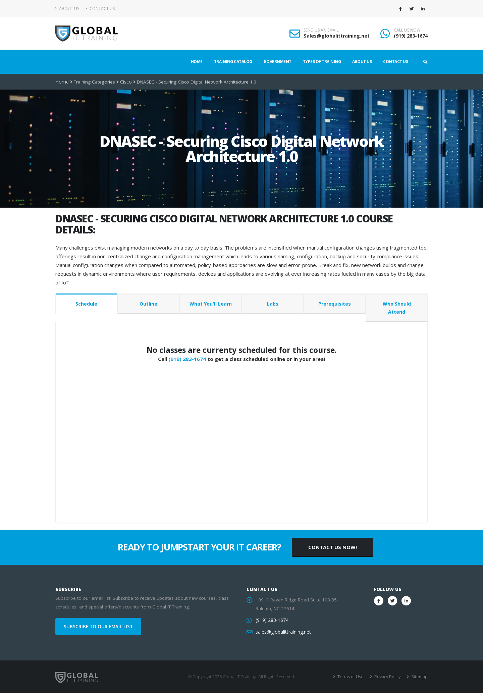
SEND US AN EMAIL (321, 30)
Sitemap (419, 677)
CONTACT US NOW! (332, 547)
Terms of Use (352, 677)
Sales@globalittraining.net (337, 36)
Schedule (86, 304)
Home (197, 61)
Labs (272, 304)
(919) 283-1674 (411, 36)
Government (277, 61)
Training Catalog (233, 61)
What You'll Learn (211, 304)
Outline (148, 304)
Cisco (125, 82)
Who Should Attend (397, 308)
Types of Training (322, 61)
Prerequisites (334, 304)
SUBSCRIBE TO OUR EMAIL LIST (98, 627)
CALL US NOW (407, 30)
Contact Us (100, 8)
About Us (67, 8)
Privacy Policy (388, 677)
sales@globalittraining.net (283, 632)
